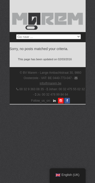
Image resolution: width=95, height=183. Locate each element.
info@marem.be (51, 83)
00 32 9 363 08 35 (31, 89)
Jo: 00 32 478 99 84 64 (52, 94)
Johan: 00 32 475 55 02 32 (67, 89)
